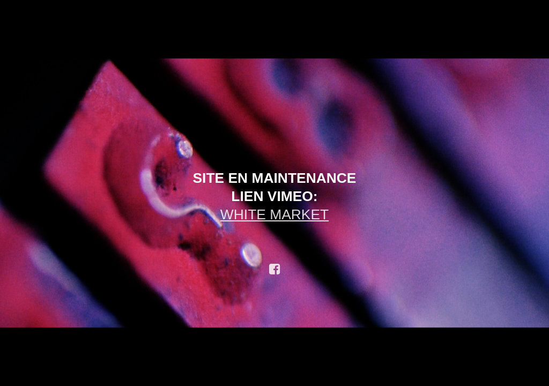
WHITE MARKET (274, 214)
